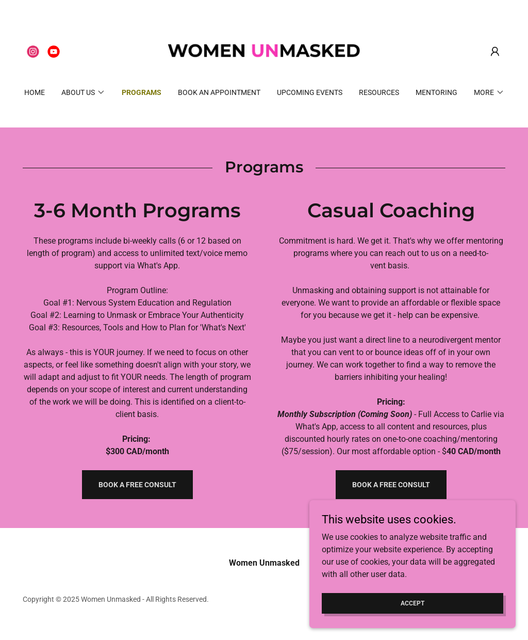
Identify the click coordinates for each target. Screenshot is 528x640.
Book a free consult (137, 485)
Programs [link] (141, 92)
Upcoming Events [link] (309, 92)
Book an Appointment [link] (219, 92)
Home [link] (34, 92)
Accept (412, 602)
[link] (33, 51)
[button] (495, 51)
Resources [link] (379, 92)
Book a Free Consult (391, 485)
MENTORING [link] (436, 92)
